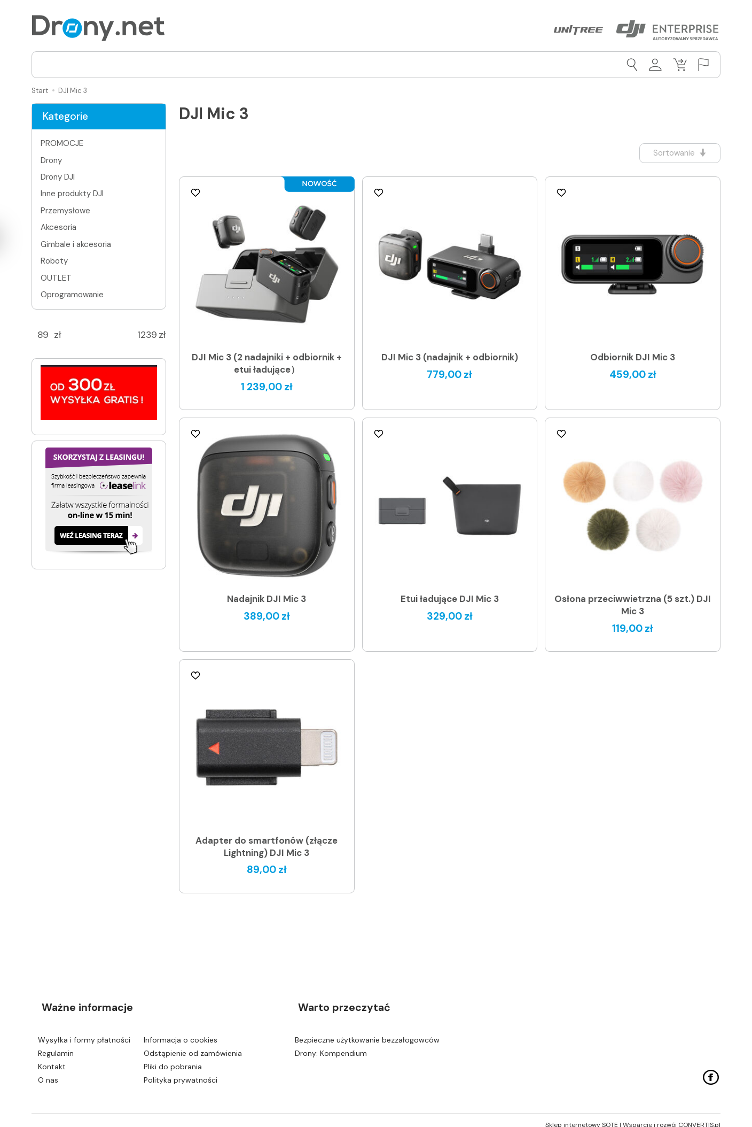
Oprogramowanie (72, 294)
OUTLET (56, 278)
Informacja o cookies (180, 1032)
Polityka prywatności (180, 1071)
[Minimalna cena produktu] (43, 335)
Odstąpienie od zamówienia (193, 1045)
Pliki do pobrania (173, 1058)
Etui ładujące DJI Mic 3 (450, 599)
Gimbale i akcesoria (76, 244)
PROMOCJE (62, 143)
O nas (48, 1071)
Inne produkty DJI (72, 193)
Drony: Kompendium (331, 1045)
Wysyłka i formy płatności (84, 1032)
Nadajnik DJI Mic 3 (266, 599)
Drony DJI (58, 177)
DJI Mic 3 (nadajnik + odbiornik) (449, 358)
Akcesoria (58, 227)
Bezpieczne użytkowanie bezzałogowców (367, 1032)
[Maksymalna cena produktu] (147, 335)
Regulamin (56, 1045)
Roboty (54, 261)
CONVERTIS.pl (699, 1116)
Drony (51, 160)
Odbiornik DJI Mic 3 (632, 358)
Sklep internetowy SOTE (581, 1116)
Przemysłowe (65, 210)
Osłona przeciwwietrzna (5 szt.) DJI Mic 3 (632, 605)
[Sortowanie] (675, 153)
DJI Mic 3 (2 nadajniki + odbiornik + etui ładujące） (267, 364)
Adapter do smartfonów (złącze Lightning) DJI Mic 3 (266, 847)
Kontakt (52, 1058)
